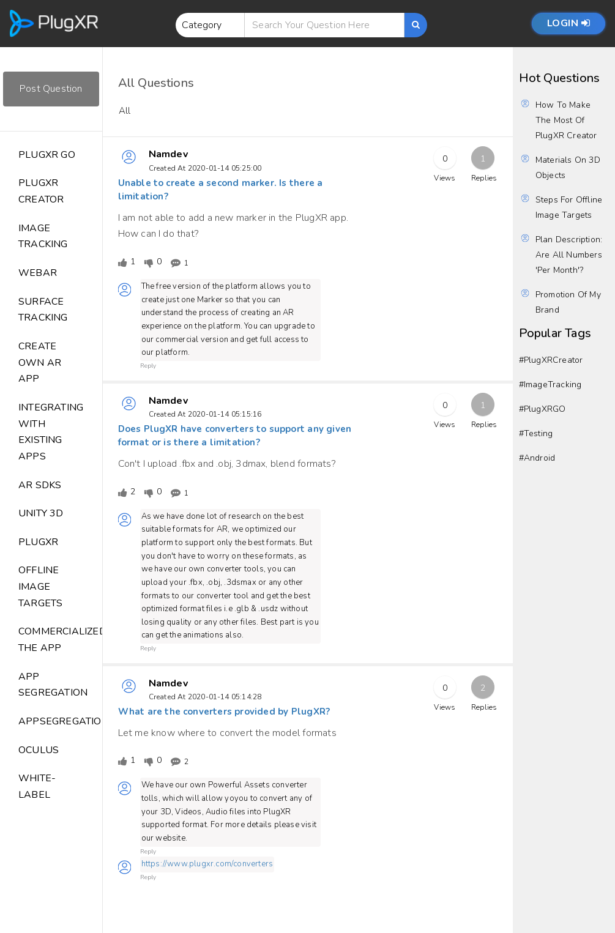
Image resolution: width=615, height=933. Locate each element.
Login (569, 23)
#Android (537, 458)
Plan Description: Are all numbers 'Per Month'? (568, 255)
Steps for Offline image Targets (568, 207)
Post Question (51, 88)
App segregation (53, 685)
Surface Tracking (43, 310)
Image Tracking (43, 236)
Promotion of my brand (568, 302)
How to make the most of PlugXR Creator (566, 120)
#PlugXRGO (542, 409)
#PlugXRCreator (551, 360)
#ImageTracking (550, 384)
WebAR (37, 273)
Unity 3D (41, 513)
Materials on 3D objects (567, 167)
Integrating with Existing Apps (50, 432)
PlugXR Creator (41, 191)
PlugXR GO (46, 155)
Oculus (38, 750)
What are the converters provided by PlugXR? (224, 711)
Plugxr (38, 542)
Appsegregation (60, 721)
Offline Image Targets (40, 586)
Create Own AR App (39, 362)
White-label (37, 786)
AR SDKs (39, 485)
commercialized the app (60, 640)
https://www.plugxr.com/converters (207, 863)
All (125, 111)
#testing (536, 433)
